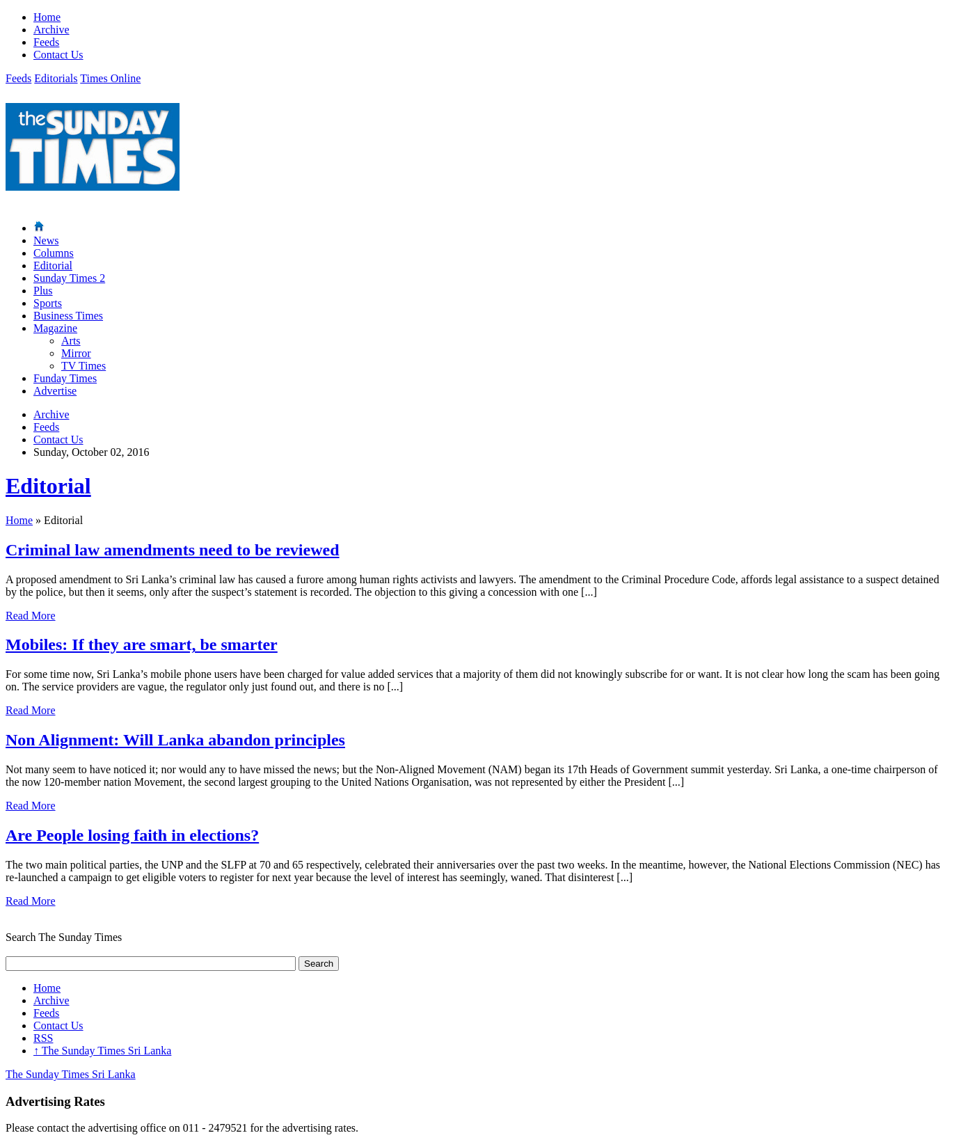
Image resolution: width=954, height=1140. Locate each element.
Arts (71, 341)
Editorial (52, 265)
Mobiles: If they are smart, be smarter (142, 644)
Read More (31, 616)
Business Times (68, 316)
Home (47, 17)
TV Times (83, 366)
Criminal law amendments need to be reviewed (173, 550)
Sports (47, 303)
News (45, 240)
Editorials (55, 78)
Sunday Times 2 (69, 278)
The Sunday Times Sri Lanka (102, 1050)
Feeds (46, 42)
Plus (43, 290)
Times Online (110, 78)
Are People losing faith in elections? (132, 835)
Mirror (76, 353)
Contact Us (58, 55)
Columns (53, 253)
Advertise (55, 391)
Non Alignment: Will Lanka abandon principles (175, 740)
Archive (51, 29)
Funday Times (65, 378)
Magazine (55, 328)
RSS (43, 1038)
